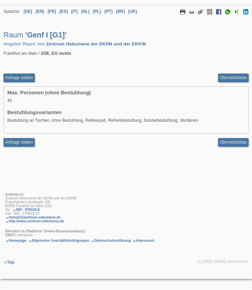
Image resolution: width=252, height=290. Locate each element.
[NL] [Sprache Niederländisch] (85, 11)
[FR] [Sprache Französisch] (51, 11)
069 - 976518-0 (28, 210)
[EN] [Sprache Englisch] (40, 11)
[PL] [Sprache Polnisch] (97, 11)
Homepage (17, 240)
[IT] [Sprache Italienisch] (74, 11)
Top (10, 262)
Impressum (145, 240)
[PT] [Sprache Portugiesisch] (108, 11)
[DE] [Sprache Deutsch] (28, 11)
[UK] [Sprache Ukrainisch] (132, 11)
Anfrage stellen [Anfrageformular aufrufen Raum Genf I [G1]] (19, 77)
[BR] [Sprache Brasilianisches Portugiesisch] (120, 11)
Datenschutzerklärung (112, 240)
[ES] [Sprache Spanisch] (63, 11)
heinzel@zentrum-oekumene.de (35, 217)
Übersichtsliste (233, 77)
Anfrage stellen (19, 142)
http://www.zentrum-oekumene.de (36, 221)
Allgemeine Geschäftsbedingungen (60, 240)
